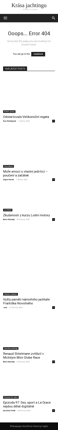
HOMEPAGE (38, 54)
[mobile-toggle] (5, 18)
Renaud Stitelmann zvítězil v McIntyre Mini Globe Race (23, 355)
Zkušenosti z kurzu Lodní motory (26, 215)
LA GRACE (7, 210)
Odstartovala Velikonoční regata (26, 117)
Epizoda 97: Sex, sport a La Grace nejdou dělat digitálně (27, 404)
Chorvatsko (8, 166)
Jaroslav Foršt (9, 410)
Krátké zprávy (9, 111)
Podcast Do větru (11, 397)
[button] (53, 18)
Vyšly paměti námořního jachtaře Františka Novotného (26, 301)
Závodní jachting (10, 348)
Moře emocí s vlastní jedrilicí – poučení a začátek (25, 173)
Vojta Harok (8, 179)
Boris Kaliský (9, 219)
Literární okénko (10, 294)
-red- (5, 307)
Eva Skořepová (9, 121)
